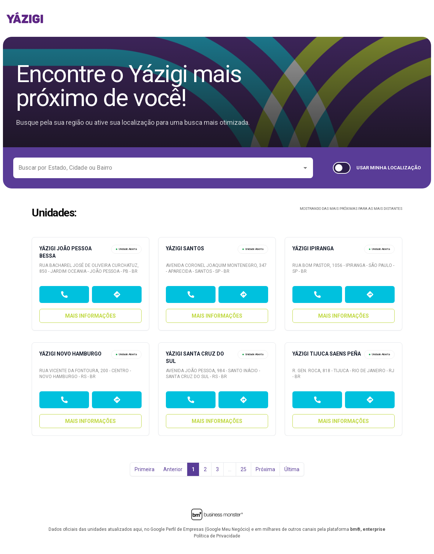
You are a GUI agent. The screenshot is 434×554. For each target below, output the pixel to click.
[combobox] (158, 168)
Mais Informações (90, 316)
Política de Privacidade (217, 536)
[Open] (305, 168)
